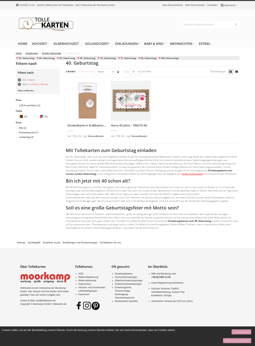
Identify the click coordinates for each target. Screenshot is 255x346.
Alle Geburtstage (170, 58)
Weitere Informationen (237, 340)
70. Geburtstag (108, 58)
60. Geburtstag (87, 58)
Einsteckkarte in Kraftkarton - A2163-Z (92, 125)
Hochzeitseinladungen (126, 277)
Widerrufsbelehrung (88, 277)
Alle (22, 128)
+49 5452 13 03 (27, 5)
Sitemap (21, 242)
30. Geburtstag (26, 58)
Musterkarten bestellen (126, 301)
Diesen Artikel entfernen (19, 81)
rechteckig (26, 137)
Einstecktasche (28, 132)
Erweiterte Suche (51, 242)
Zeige (126, 71)
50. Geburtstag (67, 58)
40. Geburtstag (47, 58)
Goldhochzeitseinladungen (128, 284)
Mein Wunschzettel (194, 5)
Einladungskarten (124, 273)
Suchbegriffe (34, 242)
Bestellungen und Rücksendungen (80, 242)
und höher (29, 105)
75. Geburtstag (128, 58)
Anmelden (212, 5)
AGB (80, 273)
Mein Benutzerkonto (173, 5)
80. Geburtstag (148, 58)
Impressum (84, 294)
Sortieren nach (87, 71)
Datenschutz (84, 284)
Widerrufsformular (87, 280)
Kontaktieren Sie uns (110, 242)
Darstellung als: (218, 71)
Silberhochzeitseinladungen (129, 280)
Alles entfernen (26, 90)
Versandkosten (96, 136)
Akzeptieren (242, 331)
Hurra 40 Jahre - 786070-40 (129, 125)
